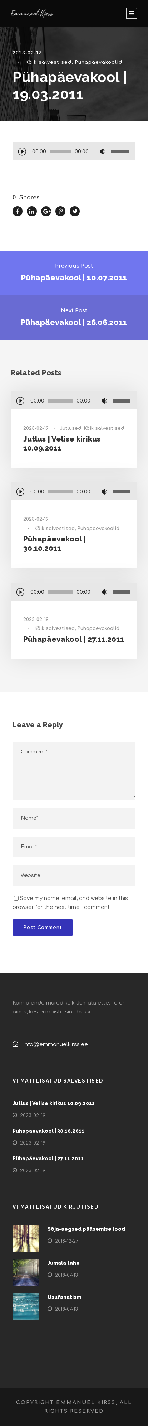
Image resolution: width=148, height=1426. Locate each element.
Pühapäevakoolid (98, 62)
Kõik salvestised (48, 62)
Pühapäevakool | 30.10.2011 (54, 543)
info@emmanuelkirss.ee (56, 1044)
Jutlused (70, 428)
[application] (74, 152)
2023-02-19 (27, 53)
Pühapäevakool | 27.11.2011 (73, 639)
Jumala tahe (64, 1263)
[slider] (60, 151)
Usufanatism (64, 1297)
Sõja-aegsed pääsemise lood (86, 1229)
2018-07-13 (66, 1275)
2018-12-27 (66, 1241)
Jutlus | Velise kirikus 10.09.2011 (54, 1103)
